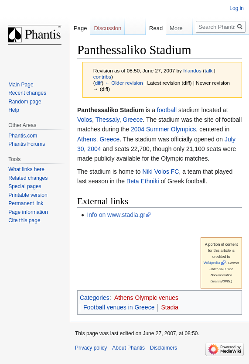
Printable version (27, 195)
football (167, 109)
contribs (102, 76)
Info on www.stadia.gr (116, 214)
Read (151, 28)
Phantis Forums (26, 144)
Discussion (107, 28)
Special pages (24, 186)
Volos (84, 119)
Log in (236, 8)
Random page (24, 102)
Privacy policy (91, 348)
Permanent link (25, 203)
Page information (28, 212)
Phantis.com (22, 136)
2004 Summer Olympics (163, 129)
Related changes (28, 178)
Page (80, 28)
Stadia (169, 307)
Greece (133, 119)
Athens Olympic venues (146, 297)
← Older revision (124, 83)
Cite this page (24, 220)
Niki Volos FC (160, 171)
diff (98, 83)
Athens (86, 139)
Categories (94, 297)
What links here (26, 169)
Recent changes (27, 93)
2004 (94, 148)
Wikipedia (212, 263)
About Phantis (128, 348)
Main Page (20, 85)
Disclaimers (163, 348)
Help (13, 110)
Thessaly (107, 119)
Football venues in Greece (118, 307)
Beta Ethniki (142, 181)
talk (208, 70)
